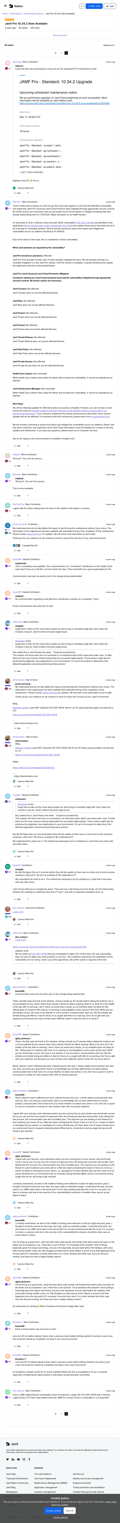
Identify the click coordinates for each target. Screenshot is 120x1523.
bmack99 (17, 559)
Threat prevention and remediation (89, 1487)
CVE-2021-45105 (39, 954)
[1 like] (23, 187)
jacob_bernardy (20, 524)
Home (5, 13)
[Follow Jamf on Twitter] (7, 1459)
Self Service (78, 1474)
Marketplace (12, 1492)
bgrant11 (16, 865)
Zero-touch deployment (45, 1478)
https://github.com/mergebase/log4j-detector (34, 767)
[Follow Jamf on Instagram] (23, 1459)
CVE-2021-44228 (85, 222)
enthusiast (17, 622)
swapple (16, 795)
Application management (45, 1487)
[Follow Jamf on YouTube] (18, 1459)
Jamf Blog (11, 1487)
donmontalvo (19, 680)
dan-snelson (18, 908)
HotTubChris (18, 504)
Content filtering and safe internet (88, 1492)
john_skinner (18, 1390)
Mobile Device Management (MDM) (50, 1483)
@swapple (20, 641)
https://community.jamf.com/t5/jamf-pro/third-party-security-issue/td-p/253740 (50, 947)
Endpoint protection (82, 1483)
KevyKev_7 (17, 1322)
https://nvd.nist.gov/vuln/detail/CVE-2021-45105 (35, 714)
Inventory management (45, 1492)
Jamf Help (11, 1474)
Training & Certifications (17, 1478)
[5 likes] (25, 545)
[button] (5, 6)
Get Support (16, 13)
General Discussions (33, 13)
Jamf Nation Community (17, 1483)
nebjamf (16, 454)
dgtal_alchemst (20, 987)
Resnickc (17, 202)
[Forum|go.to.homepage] (16, 6)
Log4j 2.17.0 (18, 912)
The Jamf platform (42, 1474)
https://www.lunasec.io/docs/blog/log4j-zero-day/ (48, 225)
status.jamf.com (34, 534)
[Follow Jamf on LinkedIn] (13, 1459)
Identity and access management (88, 1478)
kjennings (17, 62)
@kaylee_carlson (20, 708)
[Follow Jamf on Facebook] (29, 1459)
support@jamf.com (101, 416)
